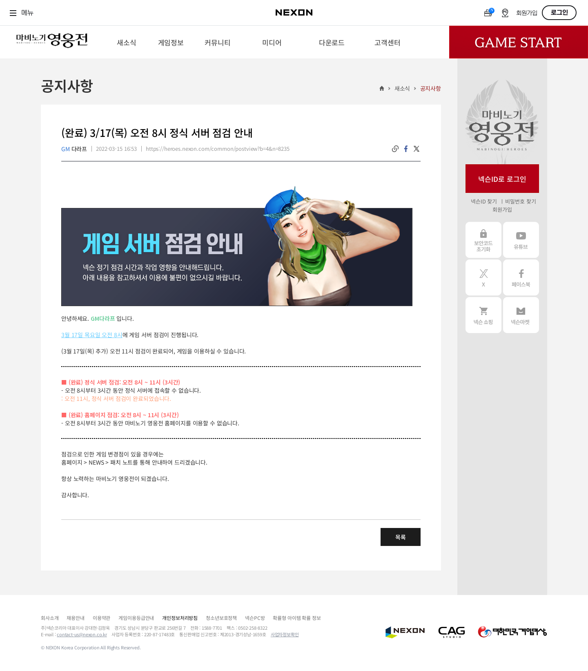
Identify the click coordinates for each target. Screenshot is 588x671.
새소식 (402, 88)
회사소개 (49, 617)
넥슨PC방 (255, 617)
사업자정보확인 (285, 634)
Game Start (518, 42)
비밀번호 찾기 (520, 201)
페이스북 (521, 277)
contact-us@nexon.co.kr (82, 634)
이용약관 (101, 617)
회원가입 (526, 13)
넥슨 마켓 (521, 315)
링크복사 (395, 149)
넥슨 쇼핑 (483, 315)
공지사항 (430, 88)
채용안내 (75, 617)
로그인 (559, 12)
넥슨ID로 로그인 (502, 179)
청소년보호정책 (221, 617)
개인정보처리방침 (180, 617)
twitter (416, 149)
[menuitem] (126, 42)
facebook (406, 149)
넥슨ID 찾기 (484, 201)
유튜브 (521, 240)
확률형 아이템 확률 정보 (297, 617)
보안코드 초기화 (483, 240)
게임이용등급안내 (136, 617)
